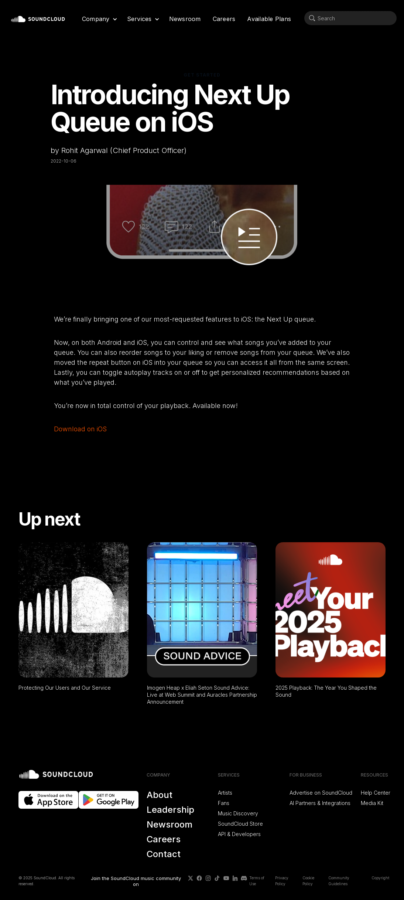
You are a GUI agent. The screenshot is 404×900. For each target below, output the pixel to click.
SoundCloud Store (240, 824)
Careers (224, 19)
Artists (225, 792)
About (159, 794)
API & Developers (239, 834)
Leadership (170, 809)
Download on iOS (80, 429)
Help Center (375, 792)
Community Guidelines (338, 881)
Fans (223, 803)
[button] (98, 18)
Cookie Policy (308, 881)
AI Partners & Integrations (320, 803)
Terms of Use (256, 881)
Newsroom (185, 19)
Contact (164, 854)
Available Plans (269, 19)
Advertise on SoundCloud (321, 792)
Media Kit (372, 803)
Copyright (380, 878)
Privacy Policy (281, 881)
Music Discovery (238, 813)
